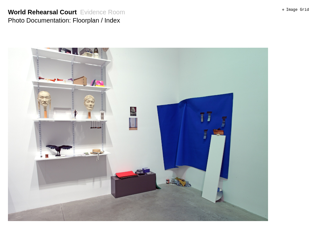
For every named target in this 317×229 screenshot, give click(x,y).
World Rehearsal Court (42, 12)
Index (112, 20)
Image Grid (297, 10)
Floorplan (85, 20)
